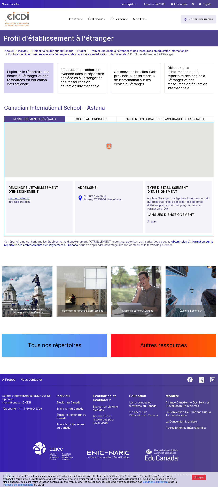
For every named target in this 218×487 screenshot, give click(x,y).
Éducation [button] (118, 19)
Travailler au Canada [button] (70, 408)
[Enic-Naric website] (108, 454)
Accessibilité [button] (181, 4)
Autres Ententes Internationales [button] (186, 427)
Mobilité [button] (138, 19)
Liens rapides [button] (128, 4)
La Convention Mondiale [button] (181, 421)
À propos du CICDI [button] (154, 4)
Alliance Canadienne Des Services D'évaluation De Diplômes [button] (187, 404)
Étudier (81, 51)
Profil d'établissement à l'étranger (152, 54)
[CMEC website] (57, 454)
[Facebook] (190, 379)
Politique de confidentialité (18, 484)
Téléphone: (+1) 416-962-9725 (22, 408)
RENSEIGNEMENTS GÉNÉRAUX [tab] (34, 119)
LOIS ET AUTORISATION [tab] (91, 119)
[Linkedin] (212, 379)
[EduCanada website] (162, 454)
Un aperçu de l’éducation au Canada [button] (143, 413)
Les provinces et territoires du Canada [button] (142, 404)
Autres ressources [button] (163, 345)
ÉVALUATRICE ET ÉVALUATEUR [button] (104, 398)
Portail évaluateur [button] (201, 19)
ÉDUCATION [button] (137, 396)
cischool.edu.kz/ (19, 198)
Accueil (9, 51)
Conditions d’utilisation (155, 481)
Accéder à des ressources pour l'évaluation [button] (103, 419)
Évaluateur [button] (95, 19)
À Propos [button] (8, 379)
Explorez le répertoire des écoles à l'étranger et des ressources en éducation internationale (67, 54)
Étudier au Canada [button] (68, 402)
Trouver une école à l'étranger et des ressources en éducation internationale (139, 51)
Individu (23, 51)
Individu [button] (74, 19)
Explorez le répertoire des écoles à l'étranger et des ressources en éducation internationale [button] (28, 78)
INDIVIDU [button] (63, 396)
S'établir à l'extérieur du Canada (52, 51)
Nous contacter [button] (10, 4)
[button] (17, 19)
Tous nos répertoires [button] (54, 345)
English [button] (207, 4)
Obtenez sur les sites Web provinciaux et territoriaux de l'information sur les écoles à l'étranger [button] (135, 78)
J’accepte (199, 477)
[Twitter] (201, 379)
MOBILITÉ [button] (172, 396)
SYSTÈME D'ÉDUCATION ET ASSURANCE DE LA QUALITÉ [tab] (165, 119)
